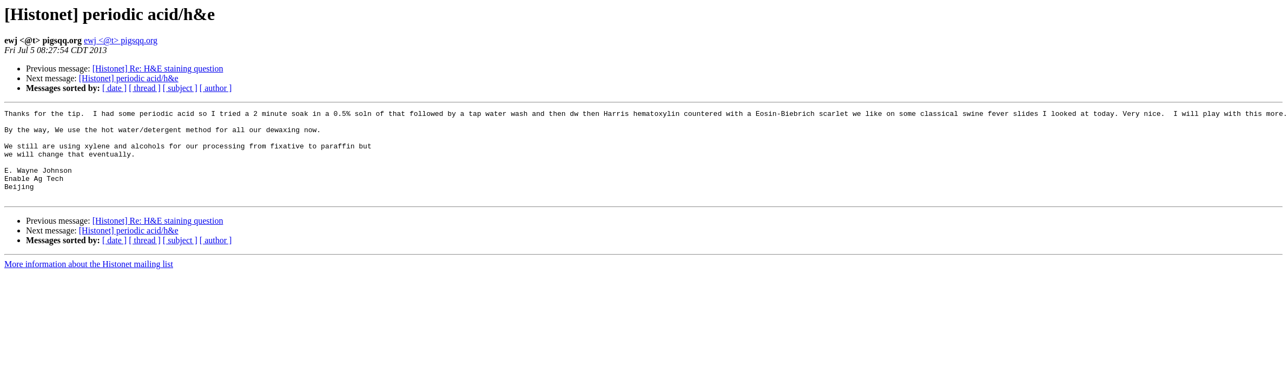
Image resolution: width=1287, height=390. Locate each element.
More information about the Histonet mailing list (88, 282)
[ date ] (114, 88)
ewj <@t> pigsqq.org (120, 40)
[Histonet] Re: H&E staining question (158, 68)
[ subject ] (180, 88)
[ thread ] (145, 88)
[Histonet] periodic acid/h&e (129, 78)
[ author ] (216, 88)
